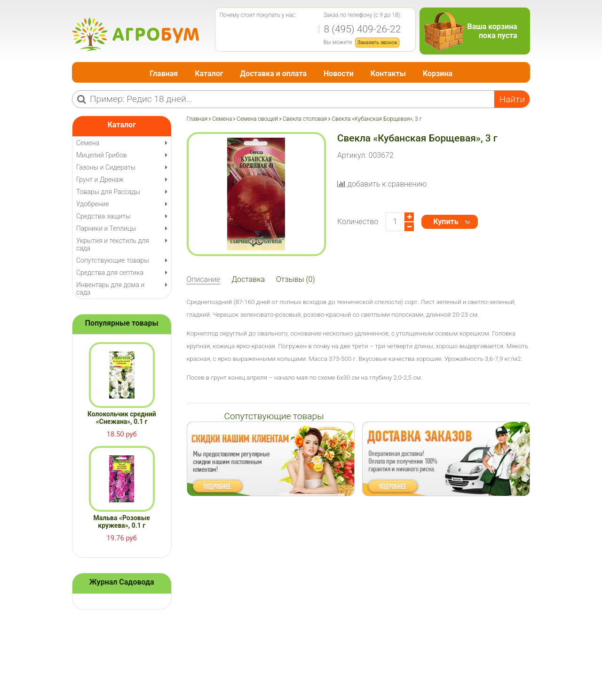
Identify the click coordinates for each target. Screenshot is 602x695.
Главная (164, 73)
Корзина (437, 73)
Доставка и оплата (273, 73)
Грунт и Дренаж (100, 179)
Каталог (209, 73)
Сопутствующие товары (112, 260)
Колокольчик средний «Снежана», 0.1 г (121, 417)
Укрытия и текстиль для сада (112, 244)
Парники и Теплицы (106, 228)
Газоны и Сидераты (105, 167)
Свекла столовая (305, 119)
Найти (512, 99)
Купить (445, 221)
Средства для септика (109, 272)
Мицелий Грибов (101, 155)
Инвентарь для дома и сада (110, 288)
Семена (222, 119)
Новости (339, 73)
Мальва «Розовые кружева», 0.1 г (122, 521)
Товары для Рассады (108, 191)
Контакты (388, 73)
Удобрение (92, 204)
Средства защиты (103, 216)
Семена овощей (257, 119)
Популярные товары (121, 323)
